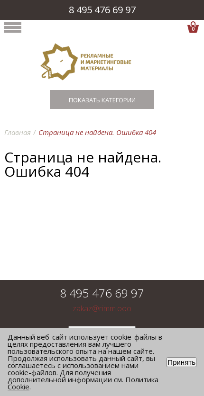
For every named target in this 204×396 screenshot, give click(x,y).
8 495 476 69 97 (102, 9)
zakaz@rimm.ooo (102, 308)
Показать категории (102, 100)
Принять (181, 362)
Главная (17, 132)
